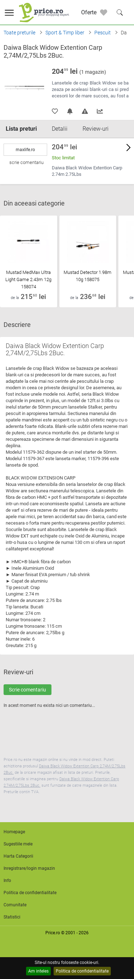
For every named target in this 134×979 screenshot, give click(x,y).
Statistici (12, 917)
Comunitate (15, 904)
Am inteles (38, 971)
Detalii (60, 128)
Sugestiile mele (18, 844)
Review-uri (96, 128)
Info (7, 880)
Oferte (88, 12)
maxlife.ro (25, 149)
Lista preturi (21, 128)
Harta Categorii (18, 856)
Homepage (14, 831)
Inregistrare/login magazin (29, 868)
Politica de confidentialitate (82, 971)
